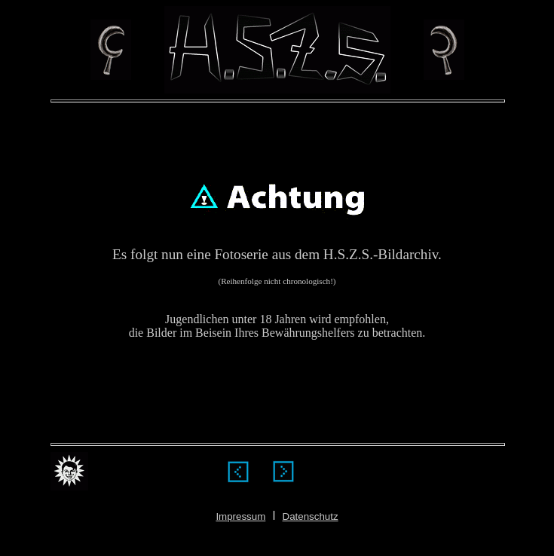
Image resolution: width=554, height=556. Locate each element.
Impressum (240, 516)
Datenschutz (310, 516)
